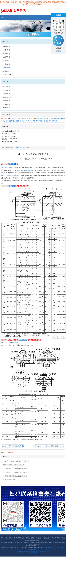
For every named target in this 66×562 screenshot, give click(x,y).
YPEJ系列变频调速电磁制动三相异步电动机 (16, 461)
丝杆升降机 (6, 57)
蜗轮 (28, 121)
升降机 (36, 121)
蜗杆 (25, 121)
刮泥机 (18, 118)
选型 (22, 118)
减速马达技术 (7, 74)
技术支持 (18, 147)
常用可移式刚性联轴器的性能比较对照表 (15, 476)
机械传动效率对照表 (9, 479)
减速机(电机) (7, 97)
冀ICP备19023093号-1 (23, 552)
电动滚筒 (11, 121)
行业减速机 (6, 64)
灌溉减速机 (57, 118)
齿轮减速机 (6, 50)
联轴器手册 (6, 108)
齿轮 (50, 121)
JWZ (9, 118)
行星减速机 (6, 53)
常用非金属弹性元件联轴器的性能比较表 (15, 468)
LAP (6, 118)
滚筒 (30, 118)
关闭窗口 (58, 51)
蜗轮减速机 (6, 46)
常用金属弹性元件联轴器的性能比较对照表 (15, 472)
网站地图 (34, 549)
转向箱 (32, 121)
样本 (7, 121)
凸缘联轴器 (11, 164)
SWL (16, 118)
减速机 (3, 118)
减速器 (25, 119)
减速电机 (33, 118)
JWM (12, 118)
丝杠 (44, 121)
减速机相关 (6, 60)
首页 (2, 17)
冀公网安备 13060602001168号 (39, 552)
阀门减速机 (50, 118)
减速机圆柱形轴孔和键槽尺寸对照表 (13, 465)
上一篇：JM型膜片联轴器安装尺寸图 (13, 446)
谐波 (4, 121)
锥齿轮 (22, 121)
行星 (38, 118)
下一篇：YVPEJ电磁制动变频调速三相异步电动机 (49, 446)
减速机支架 (43, 118)
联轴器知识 (6, 71)
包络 (61, 118)
